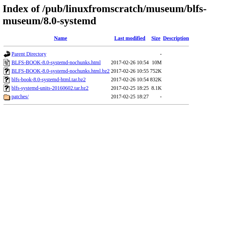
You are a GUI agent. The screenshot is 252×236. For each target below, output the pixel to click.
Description (176, 38)
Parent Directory (28, 54)
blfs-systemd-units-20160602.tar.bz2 (50, 88)
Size (155, 38)
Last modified (129, 38)
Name (60, 38)
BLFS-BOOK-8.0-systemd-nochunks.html (56, 62)
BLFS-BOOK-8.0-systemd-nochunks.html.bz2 (60, 71)
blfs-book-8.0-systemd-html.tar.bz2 (48, 79)
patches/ (20, 96)
